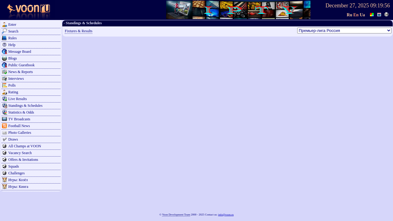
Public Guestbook (21, 65)
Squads (13, 166)
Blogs (12, 58)
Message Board (19, 51)
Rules (12, 38)
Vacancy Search (20, 153)
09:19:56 (380, 5)
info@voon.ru (226, 214)
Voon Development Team (176, 214)
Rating (13, 92)
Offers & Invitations (23, 159)
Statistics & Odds (21, 112)
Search (13, 31)
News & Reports (20, 72)
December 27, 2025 (347, 5)
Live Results (17, 99)
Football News (19, 126)
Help (11, 45)
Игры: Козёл (18, 180)
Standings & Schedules (25, 105)
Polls (12, 85)
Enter (12, 24)
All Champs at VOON (24, 146)
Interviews (16, 78)
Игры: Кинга (18, 186)
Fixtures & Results (78, 31)
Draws (13, 139)
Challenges (16, 173)
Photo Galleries (19, 132)
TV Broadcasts (19, 119)
